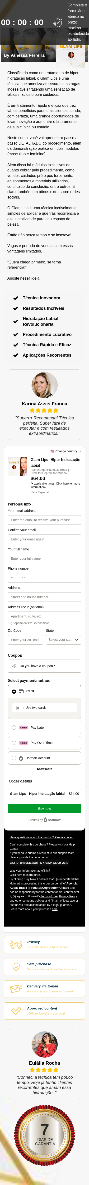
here (54, 909)
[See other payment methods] (44, 769)
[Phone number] (55, 578)
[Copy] (39, 863)
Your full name (18, 549)
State (50, 630)
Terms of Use (49, 896)
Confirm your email (22, 530)
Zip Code (14, 630)
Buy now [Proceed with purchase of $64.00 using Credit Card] (44, 809)
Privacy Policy (68, 896)
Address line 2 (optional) (26, 607)
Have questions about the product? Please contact (41, 837)
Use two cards (36, 707)
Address (14, 588)
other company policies (29, 900)
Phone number (19, 568)
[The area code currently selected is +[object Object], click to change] (18, 578)
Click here (62, 483)
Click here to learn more (25, 875)
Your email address (22, 511)
